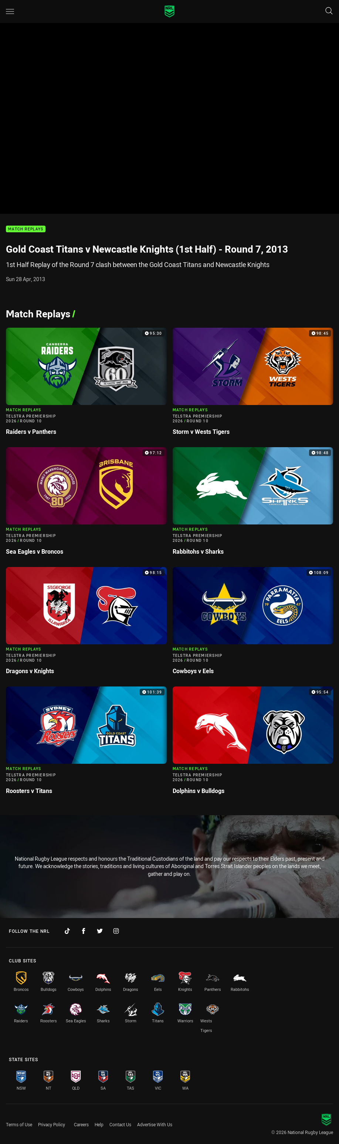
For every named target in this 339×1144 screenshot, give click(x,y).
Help (99, 1124)
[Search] (329, 11)
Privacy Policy (51, 1124)
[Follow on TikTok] (67, 931)
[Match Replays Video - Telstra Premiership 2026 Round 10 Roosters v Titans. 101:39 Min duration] (86, 743)
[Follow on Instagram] (116, 931)
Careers (81, 1124)
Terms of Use (19, 1124)
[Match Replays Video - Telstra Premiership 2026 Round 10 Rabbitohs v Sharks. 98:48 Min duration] (253, 504)
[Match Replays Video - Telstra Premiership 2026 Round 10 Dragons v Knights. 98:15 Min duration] (86, 624)
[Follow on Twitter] (100, 931)
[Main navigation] (10, 11)
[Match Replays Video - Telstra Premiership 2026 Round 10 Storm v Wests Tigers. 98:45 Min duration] (253, 384)
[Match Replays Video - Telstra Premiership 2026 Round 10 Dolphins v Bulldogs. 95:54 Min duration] (253, 743)
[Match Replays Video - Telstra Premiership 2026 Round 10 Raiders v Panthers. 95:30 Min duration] (86, 384)
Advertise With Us (154, 1124)
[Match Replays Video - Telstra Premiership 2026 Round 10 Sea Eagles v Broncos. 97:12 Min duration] (86, 504)
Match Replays (25, 229)
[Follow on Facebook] (84, 931)
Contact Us (120, 1124)
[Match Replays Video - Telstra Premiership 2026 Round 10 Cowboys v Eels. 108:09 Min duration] (253, 624)
